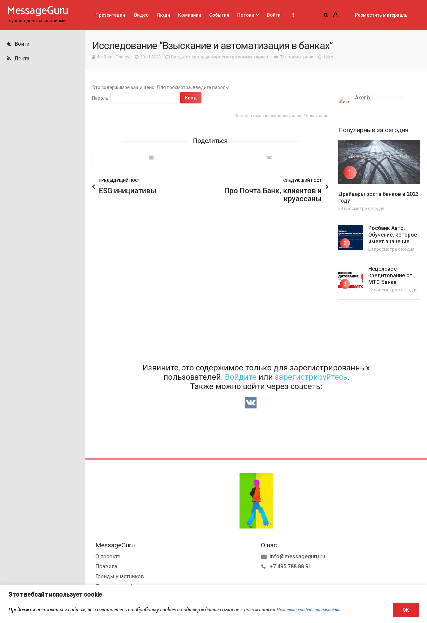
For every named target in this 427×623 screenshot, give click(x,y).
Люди (163, 15)
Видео (141, 15)
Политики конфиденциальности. (309, 610)
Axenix (363, 97)
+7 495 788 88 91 (290, 566)
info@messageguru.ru (297, 556)
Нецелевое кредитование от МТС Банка (390, 275)
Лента (18, 58)
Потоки (245, 15)
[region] (213, 604)
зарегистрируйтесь (311, 376)
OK (406, 610)
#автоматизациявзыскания (273, 115)
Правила (106, 566)
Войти (18, 44)
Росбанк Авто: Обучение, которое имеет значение (392, 235)
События (219, 15)
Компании (189, 15)
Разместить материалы (382, 15)
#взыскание (315, 115)
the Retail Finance (113, 56)
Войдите (241, 376)
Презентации (110, 15)
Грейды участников (119, 576)
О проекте (107, 556)
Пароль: (136, 97)
